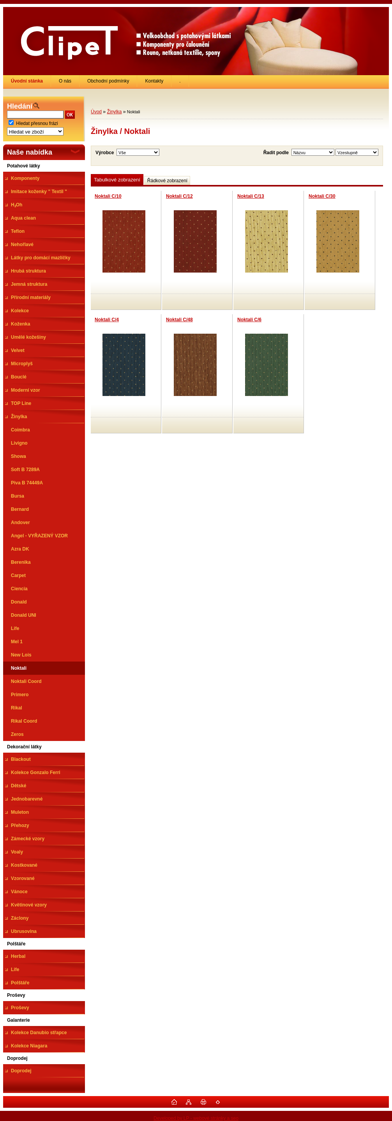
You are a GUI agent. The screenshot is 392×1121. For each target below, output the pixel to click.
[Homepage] (27, 81)
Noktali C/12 (179, 196)
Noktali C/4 (107, 319)
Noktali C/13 (250, 196)
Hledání (19, 106)
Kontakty (154, 81)
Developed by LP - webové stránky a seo (196, 1118)
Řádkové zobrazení (167, 180)
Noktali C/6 (249, 319)
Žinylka (114, 111)
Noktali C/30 (322, 196)
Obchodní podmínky (108, 81)
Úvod (96, 111)
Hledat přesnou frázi (37, 123)
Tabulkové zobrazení (117, 180)
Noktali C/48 (179, 319)
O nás (65, 81)
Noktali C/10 (108, 196)
